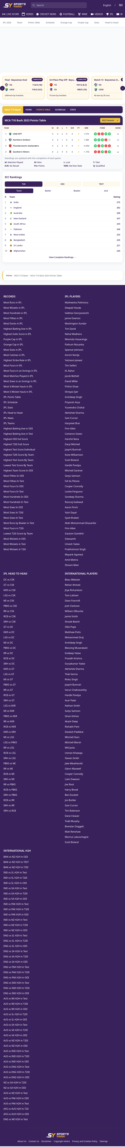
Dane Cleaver (72, 816)
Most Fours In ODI (13, 487)
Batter (48, 190)
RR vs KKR (9, 722)
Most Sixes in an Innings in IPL (20, 382)
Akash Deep (71, 722)
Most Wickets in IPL (14, 308)
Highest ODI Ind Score (16, 439)
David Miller (71, 382)
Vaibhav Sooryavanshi (77, 313)
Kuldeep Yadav (73, 653)
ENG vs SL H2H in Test (15, 936)
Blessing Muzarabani (76, 648)
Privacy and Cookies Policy (84, 1142)
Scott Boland (72, 460)
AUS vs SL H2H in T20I (15, 1015)
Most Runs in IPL (13, 303)
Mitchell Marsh (73, 743)
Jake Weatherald (74, 764)
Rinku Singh (71, 680)
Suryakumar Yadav (75, 664)
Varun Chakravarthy (76, 690)
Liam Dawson (72, 779)
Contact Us (34, 1142)
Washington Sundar (75, 324)
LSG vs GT (9, 674)
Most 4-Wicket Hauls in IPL (18, 387)
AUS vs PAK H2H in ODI (16, 1099)
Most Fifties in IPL (13, 319)
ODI (62, 184)
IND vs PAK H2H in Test (16, 904)
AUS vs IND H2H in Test (16, 1051)
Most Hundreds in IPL (15, 313)
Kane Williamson (74, 455)
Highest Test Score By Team (19, 460)
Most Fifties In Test (14, 481)
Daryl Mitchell (72, 445)
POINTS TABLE (43, 109)
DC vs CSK (9, 580)
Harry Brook (71, 790)
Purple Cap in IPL (13, 340)
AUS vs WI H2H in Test (16, 999)
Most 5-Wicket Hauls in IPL (18, 392)
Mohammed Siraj (74, 638)
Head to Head (111, 22)
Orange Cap (66, 22)
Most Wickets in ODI (15, 539)
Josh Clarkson (72, 606)
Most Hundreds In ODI (16, 497)
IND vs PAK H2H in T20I (16, 910)
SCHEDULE (60, 109)
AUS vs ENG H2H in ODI (16, 1078)
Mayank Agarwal (74, 555)
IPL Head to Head (13, 413)
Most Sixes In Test (13, 518)
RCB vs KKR (10, 727)
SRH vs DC (9, 664)
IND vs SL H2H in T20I (15, 878)
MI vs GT (8, 680)
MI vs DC (8, 643)
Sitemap (103, 1142)
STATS (73, 109)
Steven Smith (72, 758)
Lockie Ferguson (74, 492)
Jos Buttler (70, 800)
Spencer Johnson (74, 350)
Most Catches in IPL (14, 355)
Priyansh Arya (72, 403)
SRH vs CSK (10, 622)
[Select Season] (110, 120)
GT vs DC (8, 627)
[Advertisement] (62, 49)
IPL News (9, 418)
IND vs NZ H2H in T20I (16, 925)
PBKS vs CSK (10, 606)
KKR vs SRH (10, 732)
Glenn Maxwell (73, 769)
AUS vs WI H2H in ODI (15, 1009)
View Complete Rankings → (62, 257)
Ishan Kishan (72, 716)
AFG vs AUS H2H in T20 (16, 1109)
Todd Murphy (72, 821)
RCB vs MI (9, 774)
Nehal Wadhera (73, 334)
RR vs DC (8, 653)
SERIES (26, 14)
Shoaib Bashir (72, 622)
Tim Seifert (71, 366)
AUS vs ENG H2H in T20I (17, 1072)
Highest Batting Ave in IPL (18, 329)
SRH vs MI (9, 779)
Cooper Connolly (74, 487)
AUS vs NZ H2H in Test (16, 1093)
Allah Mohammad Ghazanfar (80, 523)
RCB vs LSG (10, 753)
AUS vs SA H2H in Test (15, 1025)
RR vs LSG (9, 748)
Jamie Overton (73, 319)
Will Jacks (70, 748)
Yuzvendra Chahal (74, 408)
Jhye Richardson (73, 590)
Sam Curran (71, 418)
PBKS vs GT (10, 685)
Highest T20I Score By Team (19, 455)
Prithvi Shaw (71, 387)
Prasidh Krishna (73, 659)
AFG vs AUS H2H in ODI (16, 1114)
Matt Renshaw (73, 832)
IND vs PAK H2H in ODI (16, 915)
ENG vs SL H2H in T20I (16, 941)
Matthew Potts (73, 632)
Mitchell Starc (72, 737)
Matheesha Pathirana (76, 303)
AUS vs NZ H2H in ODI (16, 1046)
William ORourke (74, 611)
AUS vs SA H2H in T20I (16, 1030)
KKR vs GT (9, 669)
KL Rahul (69, 371)
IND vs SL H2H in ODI (15, 883)
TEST (101, 184)
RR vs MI (8, 769)
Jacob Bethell (72, 376)
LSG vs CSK (9, 596)
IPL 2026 (7, 22)
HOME (29, 109)
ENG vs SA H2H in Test (16, 952)
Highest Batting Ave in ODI (18, 429)
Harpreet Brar (72, 424)
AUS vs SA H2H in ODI (15, 1036)
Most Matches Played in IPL (18, 376)
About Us (22, 1142)
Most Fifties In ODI (14, 476)
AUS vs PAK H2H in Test (16, 1104)
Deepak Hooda (73, 308)
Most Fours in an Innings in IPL (20, 371)
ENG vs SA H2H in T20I (16, 957)
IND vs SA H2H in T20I (15, 894)
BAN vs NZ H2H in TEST (16, 862)
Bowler (77, 190)
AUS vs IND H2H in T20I (16, 1057)
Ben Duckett (71, 795)
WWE (81, 14)
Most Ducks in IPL (13, 324)
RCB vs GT (9, 695)
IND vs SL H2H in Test (15, 873)
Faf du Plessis (72, 481)
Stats (96, 22)
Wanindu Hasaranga (76, 340)
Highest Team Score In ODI (18, 471)
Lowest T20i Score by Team (18, 534)
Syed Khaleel (72, 518)
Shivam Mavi (72, 565)
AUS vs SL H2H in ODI (15, 1020)
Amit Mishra (71, 560)
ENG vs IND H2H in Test (16, 983)
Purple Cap (83, 22)
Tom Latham (72, 596)
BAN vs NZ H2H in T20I (16, 868)
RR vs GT (8, 690)
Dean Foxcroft (72, 601)
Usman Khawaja (74, 753)
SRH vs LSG (10, 758)
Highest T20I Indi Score (16, 445)
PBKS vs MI (10, 764)
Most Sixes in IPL (13, 350)
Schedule (50, 22)
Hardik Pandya (73, 466)
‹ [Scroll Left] (2, 88)
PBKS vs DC (10, 648)
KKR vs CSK (10, 590)
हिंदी (121, 5)
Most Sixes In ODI (13, 508)
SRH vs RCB (10, 811)
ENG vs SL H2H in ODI (15, 946)
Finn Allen (70, 429)
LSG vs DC (9, 638)
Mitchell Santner (74, 471)
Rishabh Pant (72, 727)
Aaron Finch (71, 508)
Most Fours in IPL (13, 366)
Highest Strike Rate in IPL (17, 361)
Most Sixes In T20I (13, 513)
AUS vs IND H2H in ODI (16, 1062)
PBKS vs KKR (10, 716)
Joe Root (69, 785)
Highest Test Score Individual (19, 450)
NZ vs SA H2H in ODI (15, 1088)
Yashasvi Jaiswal (73, 361)
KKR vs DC (9, 632)
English (107, 5)
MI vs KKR (9, 711)
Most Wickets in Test (15, 544)
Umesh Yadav (72, 544)
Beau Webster (72, 580)
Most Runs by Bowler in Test (19, 523)
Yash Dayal (71, 513)
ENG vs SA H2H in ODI (16, 962)
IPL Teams (9, 424)
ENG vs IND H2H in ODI (16, 994)
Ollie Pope (70, 627)
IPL (108, 14)
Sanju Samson (72, 476)
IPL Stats (8, 408)
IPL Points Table (12, 397)
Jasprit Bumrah (73, 450)
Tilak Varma (71, 674)
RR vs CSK (9, 611)
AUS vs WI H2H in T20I (16, 1004)
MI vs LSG (9, 737)
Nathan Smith (72, 706)
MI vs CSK (9, 601)
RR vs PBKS (10, 785)
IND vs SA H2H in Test (15, 889)
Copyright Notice (62, 1142)
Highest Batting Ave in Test (18, 434)
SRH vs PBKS (10, 795)
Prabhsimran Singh (75, 550)
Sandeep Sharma (74, 497)
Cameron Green (73, 434)
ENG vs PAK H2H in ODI (16, 978)
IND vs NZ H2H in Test (15, 920)
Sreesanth (70, 539)
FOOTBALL (66, 14)
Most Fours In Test (14, 492)
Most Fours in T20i (14, 529)
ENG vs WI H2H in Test (16, 1120)
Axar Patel (70, 701)
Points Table (34, 22)
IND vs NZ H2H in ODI (15, 931)
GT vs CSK (9, 585)
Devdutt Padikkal (74, 732)
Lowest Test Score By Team (18, 466)
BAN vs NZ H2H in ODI (16, 857)
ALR (106, 190)
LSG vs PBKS (10, 743)
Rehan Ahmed (72, 585)
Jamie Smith (71, 617)
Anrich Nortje (72, 355)
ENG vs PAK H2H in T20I (16, 973)
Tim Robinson (72, 811)
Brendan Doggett (74, 827)
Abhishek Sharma (74, 413)
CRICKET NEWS (45, 14)
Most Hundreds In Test (16, 502)
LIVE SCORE (9, 14)
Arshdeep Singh (73, 397)
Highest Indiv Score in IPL (17, 334)
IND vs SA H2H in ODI (15, 899)
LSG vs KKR (10, 706)
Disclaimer (46, 1142)
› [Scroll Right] (122, 88)
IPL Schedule (11, 403)
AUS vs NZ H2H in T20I (16, 1041)
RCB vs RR (9, 800)
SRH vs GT (9, 701)
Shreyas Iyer (71, 392)
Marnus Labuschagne (77, 837)
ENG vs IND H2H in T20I (16, 988)
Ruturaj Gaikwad (74, 502)
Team (19, 22)
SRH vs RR (9, 806)
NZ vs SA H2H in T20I (15, 1083)
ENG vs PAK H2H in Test (16, 967)
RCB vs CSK (10, 617)
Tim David (70, 329)
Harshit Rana (72, 439)
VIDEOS (95, 14)
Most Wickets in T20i (15, 550)
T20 (23, 184)
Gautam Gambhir (74, 534)
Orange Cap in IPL (13, 345)
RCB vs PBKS (10, 790)
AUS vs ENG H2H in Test (16, 1067)
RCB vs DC (9, 659)
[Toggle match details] (118, 133)
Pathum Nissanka (74, 345)
